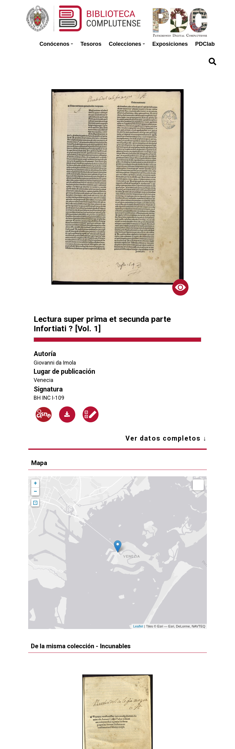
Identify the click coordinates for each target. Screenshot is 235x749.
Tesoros (91, 44)
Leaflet (138, 626)
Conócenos (56, 44)
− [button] (35, 491)
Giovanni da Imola (55, 363)
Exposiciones (170, 44)
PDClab (205, 44)
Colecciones (127, 44)
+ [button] (35, 483)
